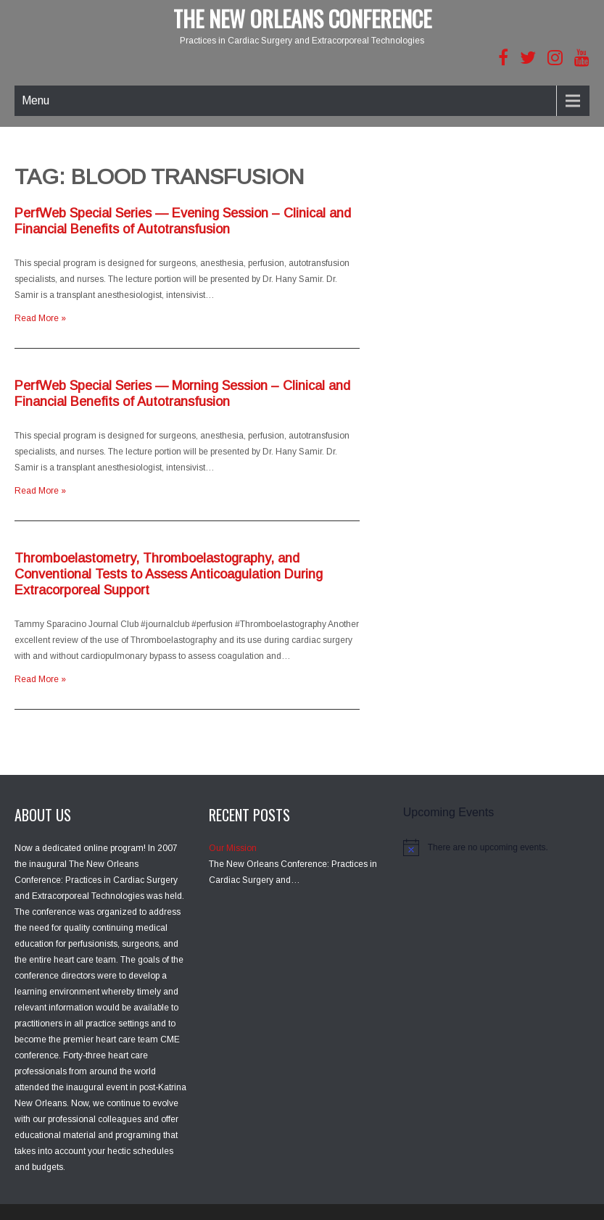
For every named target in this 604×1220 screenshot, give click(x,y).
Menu (35, 100)
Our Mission (233, 848)
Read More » (40, 318)
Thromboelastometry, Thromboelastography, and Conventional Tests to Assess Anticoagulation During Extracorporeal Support (169, 574)
